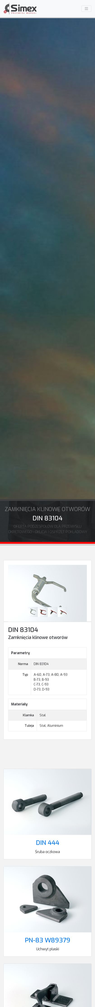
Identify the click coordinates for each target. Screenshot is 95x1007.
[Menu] (86, 8)
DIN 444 (47, 843)
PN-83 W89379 (47, 940)
